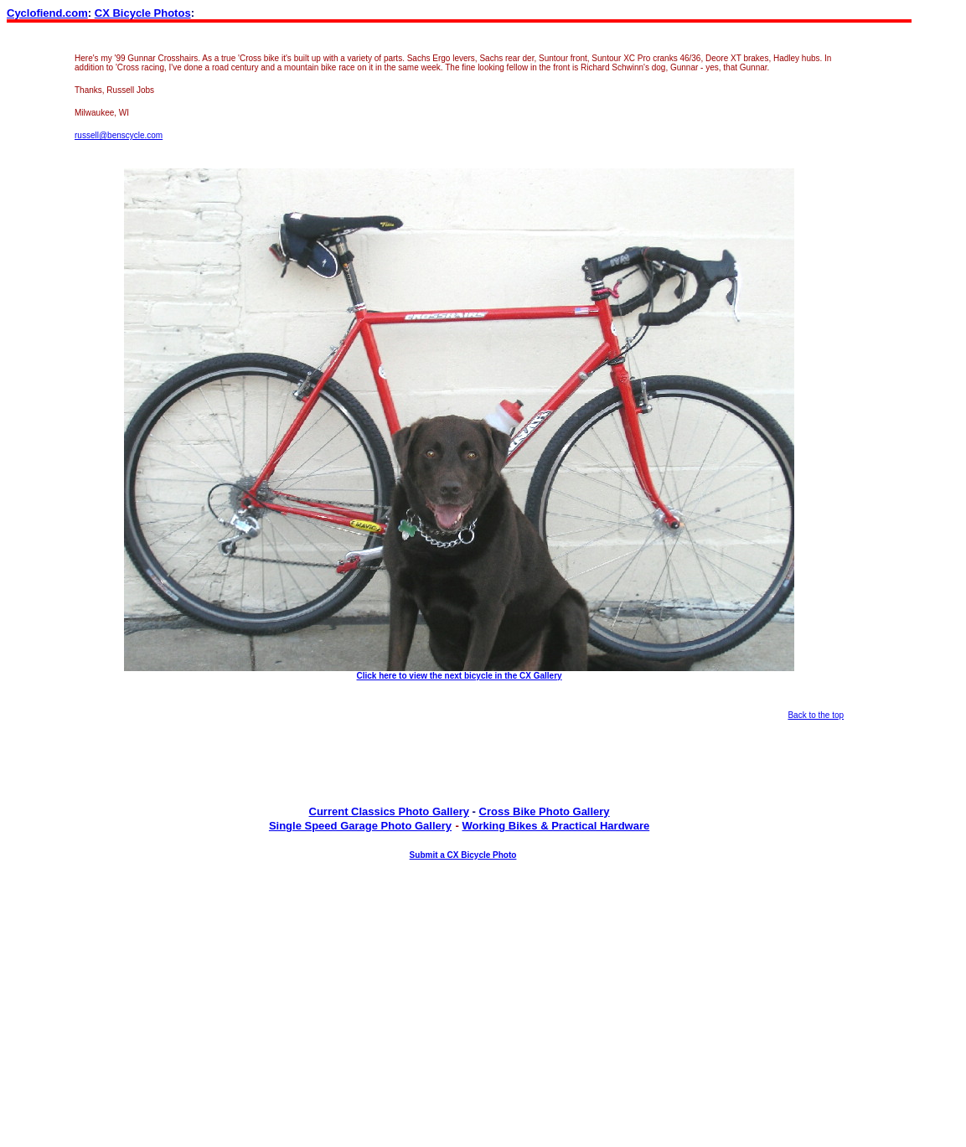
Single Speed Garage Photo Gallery (360, 825)
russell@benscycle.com (119, 135)
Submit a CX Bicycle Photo (463, 855)
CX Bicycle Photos (143, 13)
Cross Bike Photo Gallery (544, 811)
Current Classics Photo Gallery (389, 811)
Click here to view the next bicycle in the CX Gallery (459, 675)
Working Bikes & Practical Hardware (555, 825)
